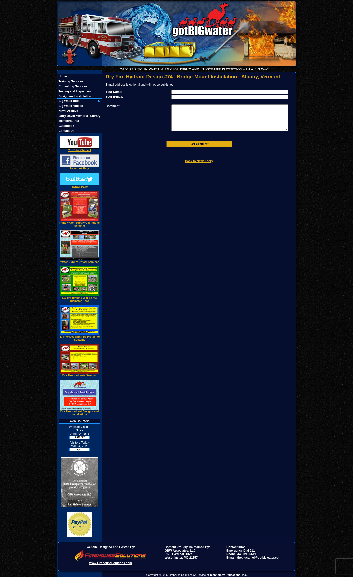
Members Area (68, 121)
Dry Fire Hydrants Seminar (79, 374)
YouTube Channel (79, 149)
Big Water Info (68, 101)
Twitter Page (79, 185)
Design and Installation (74, 96)
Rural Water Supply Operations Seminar (79, 223)
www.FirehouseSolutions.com (110, 563)
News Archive (68, 111)
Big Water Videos (70, 106)
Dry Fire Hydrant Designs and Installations (79, 411)
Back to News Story (199, 161)
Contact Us (66, 131)
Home (62, 76)
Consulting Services (72, 86)
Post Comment (199, 144)
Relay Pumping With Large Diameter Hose (79, 298)
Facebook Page (79, 167)
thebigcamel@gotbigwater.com (259, 557)
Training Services (70, 81)
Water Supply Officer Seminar (79, 260)
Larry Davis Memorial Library (79, 116)
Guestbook (66, 126)
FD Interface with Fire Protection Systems (79, 337)
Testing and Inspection (74, 91)
